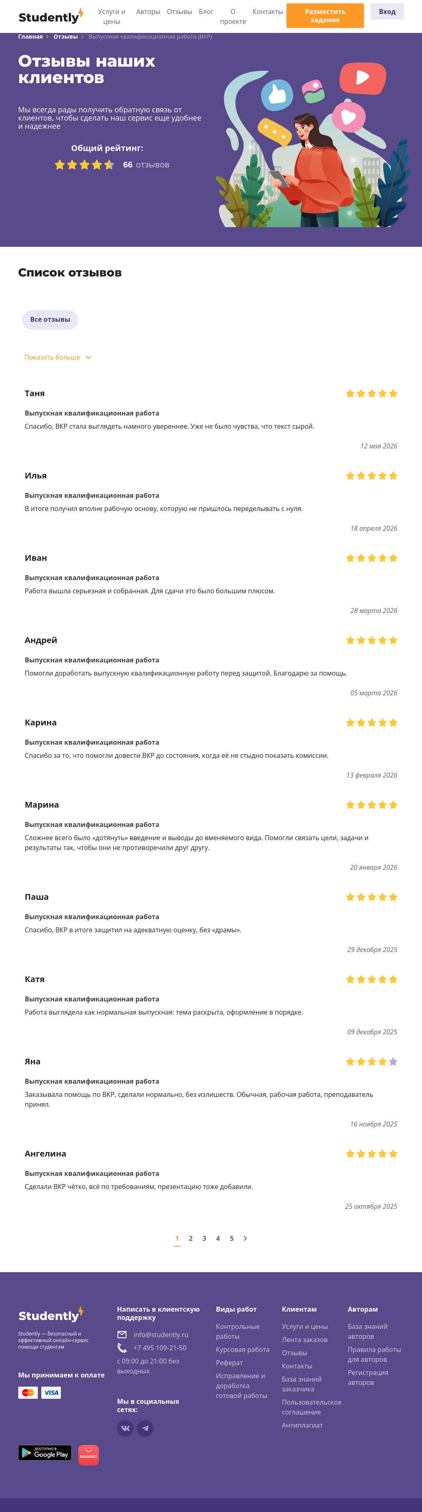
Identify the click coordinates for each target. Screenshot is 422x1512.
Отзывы (179, 11)
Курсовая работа (243, 1350)
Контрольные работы (238, 1332)
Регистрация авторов (368, 1378)
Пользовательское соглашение (312, 1407)
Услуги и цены (111, 16)
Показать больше (53, 358)
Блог (206, 11)
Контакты (268, 11)
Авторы (148, 11)
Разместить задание (325, 15)
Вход (387, 11)
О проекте (233, 16)
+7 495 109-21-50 (160, 1348)
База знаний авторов (368, 1332)
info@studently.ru (161, 1335)
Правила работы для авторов (374, 1355)
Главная (30, 36)
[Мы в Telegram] (145, 1429)
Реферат (229, 1363)
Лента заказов (305, 1340)
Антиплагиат (302, 1426)
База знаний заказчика (302, 1384)
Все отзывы (50, 320)
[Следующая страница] (245, 1239)
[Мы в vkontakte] (125, 1429)
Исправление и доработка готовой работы (241, 1386)
